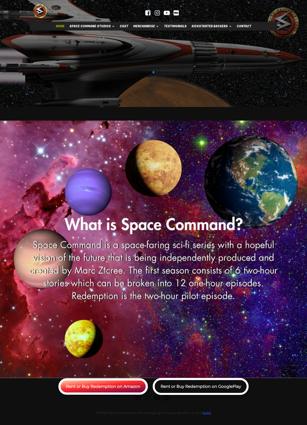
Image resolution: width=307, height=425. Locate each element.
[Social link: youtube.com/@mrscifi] (168, 13)
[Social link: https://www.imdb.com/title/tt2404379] (177, 13)
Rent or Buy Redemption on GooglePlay (201, 386)
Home (60, 26)
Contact (244, 26)
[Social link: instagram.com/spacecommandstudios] (159, 13)
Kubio (207, 413)
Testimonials (175, 26)
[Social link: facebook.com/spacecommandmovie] (149, 13)
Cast (124, 26)
